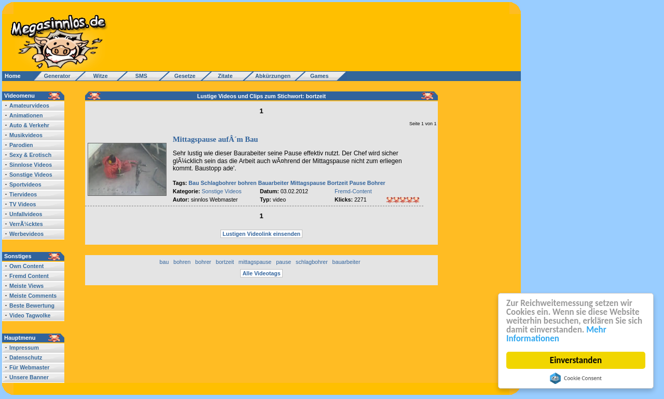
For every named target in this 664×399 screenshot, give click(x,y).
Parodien (21, 145)
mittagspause (255, 262)
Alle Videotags (261, 273)
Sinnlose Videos (30, 165)
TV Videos (22, 204)
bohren (247, 183)
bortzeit (225, 262)
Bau (194, 183)
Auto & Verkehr (29, 125)
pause (283, 262)
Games (317, 76)
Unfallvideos (25, 214)
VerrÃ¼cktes (26, 224)
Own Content (26, 266)
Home (13, 76)
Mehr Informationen (556, 334)
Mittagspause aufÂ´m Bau (215, 139)
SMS (138, 76)
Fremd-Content (353, 191)
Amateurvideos (29, 105)
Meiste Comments (33, 295)
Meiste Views (26, 286)
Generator (53, 76)
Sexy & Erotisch (30, 155)
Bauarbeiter (273, 183)
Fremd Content (29, 276)
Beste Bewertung (31, 305)
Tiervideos (23, 194)
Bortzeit (337, 183)
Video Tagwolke (30, 315)
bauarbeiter (347, 262)
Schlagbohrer (219, 183)
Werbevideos (26, 234)
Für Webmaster (29, 367)
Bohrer (376, 183)
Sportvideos (25, 184)
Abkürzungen (272, 76)
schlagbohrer (312, 262)
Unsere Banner (29, 377)
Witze (97, 76)
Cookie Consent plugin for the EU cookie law (576, 378)
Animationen (26, 115)
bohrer (203, 262)
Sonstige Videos (30, 174)
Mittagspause (308, 183)
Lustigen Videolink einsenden (261, 234)
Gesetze (183, 76)
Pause (357, 183)
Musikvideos (26, 135)
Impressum (24, 347)
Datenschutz (25, 357)
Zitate (222, 76)
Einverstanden (576, 360)
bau (164, 262)
